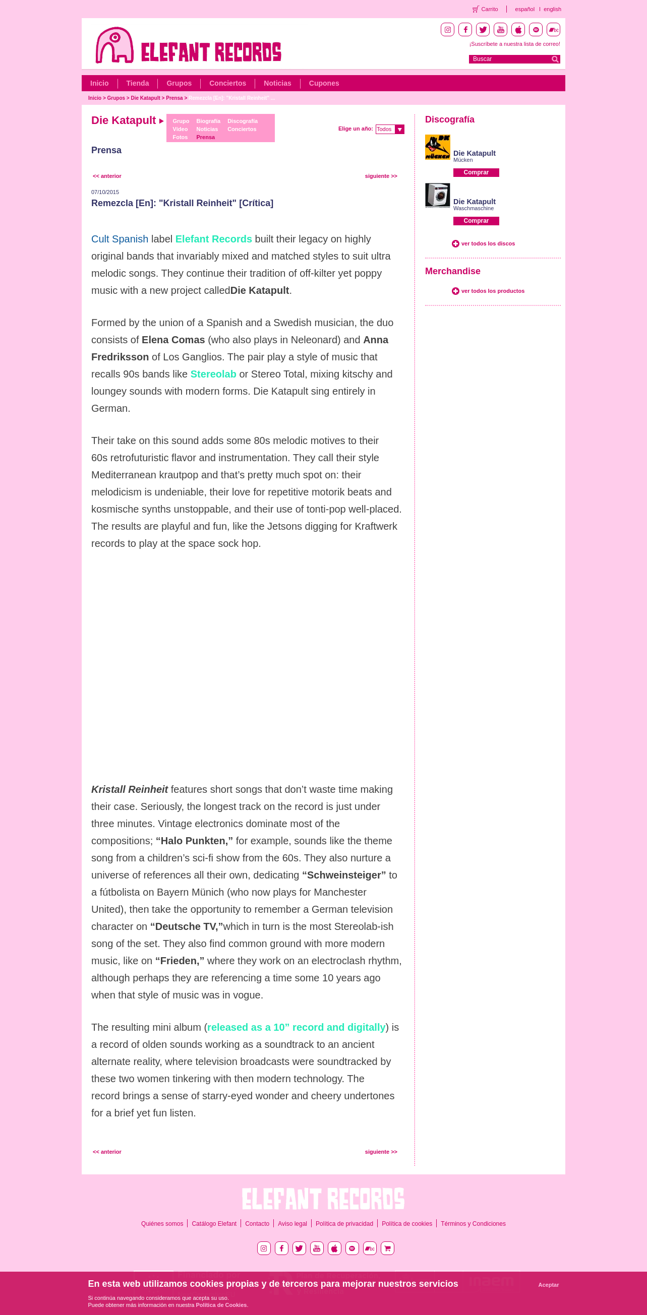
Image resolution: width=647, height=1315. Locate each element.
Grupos (179, 83)
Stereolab (214, 374)
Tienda (138, 83)
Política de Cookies (221, 1305)
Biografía (208, 121)
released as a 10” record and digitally (296, 1027)
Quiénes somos (162, 1223)
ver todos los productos (492, 291)
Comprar (476, 172)
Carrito (490, 9)
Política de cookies (407, 1223)
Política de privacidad (344, 1223)
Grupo (180, 121)
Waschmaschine (473, 208)
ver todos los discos (488, 243)
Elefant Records (213, 238)
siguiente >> (381, 176)
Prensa (174, 98)
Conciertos (227, 83)
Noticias (277, 83)
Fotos (180, 137)
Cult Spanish (119, 238)
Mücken (463, 160)
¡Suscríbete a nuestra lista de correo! (514, 44)
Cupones (324, 83)
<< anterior (107, 176)
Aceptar (549, 1285)
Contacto (257, 1223)
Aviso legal (292, 1223)
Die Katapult (145, 98)
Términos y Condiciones (473, 1223)
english (552, 9)
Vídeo (180, 129)
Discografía (242, 121)
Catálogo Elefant (214, 1223)
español (525, 9)
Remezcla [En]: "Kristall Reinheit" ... (232, 98)
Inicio (99, 83)
